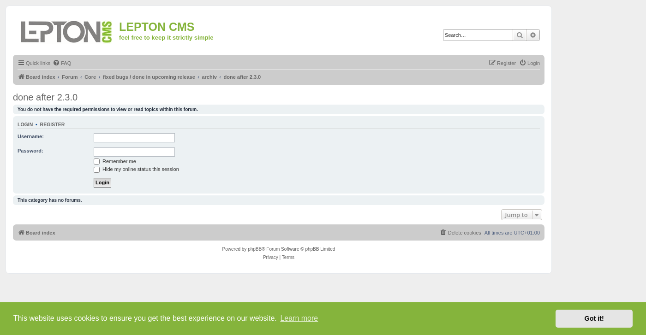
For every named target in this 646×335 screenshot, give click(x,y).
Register (52, 124)
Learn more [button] (299, 318)
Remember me (115, 161)
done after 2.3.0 (45, 97)
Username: (31, 136)
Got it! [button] (594, 318)
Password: (30, 150)
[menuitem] (62, 63)
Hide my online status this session (136, 169)
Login (25, 124)
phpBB (255, 249)
